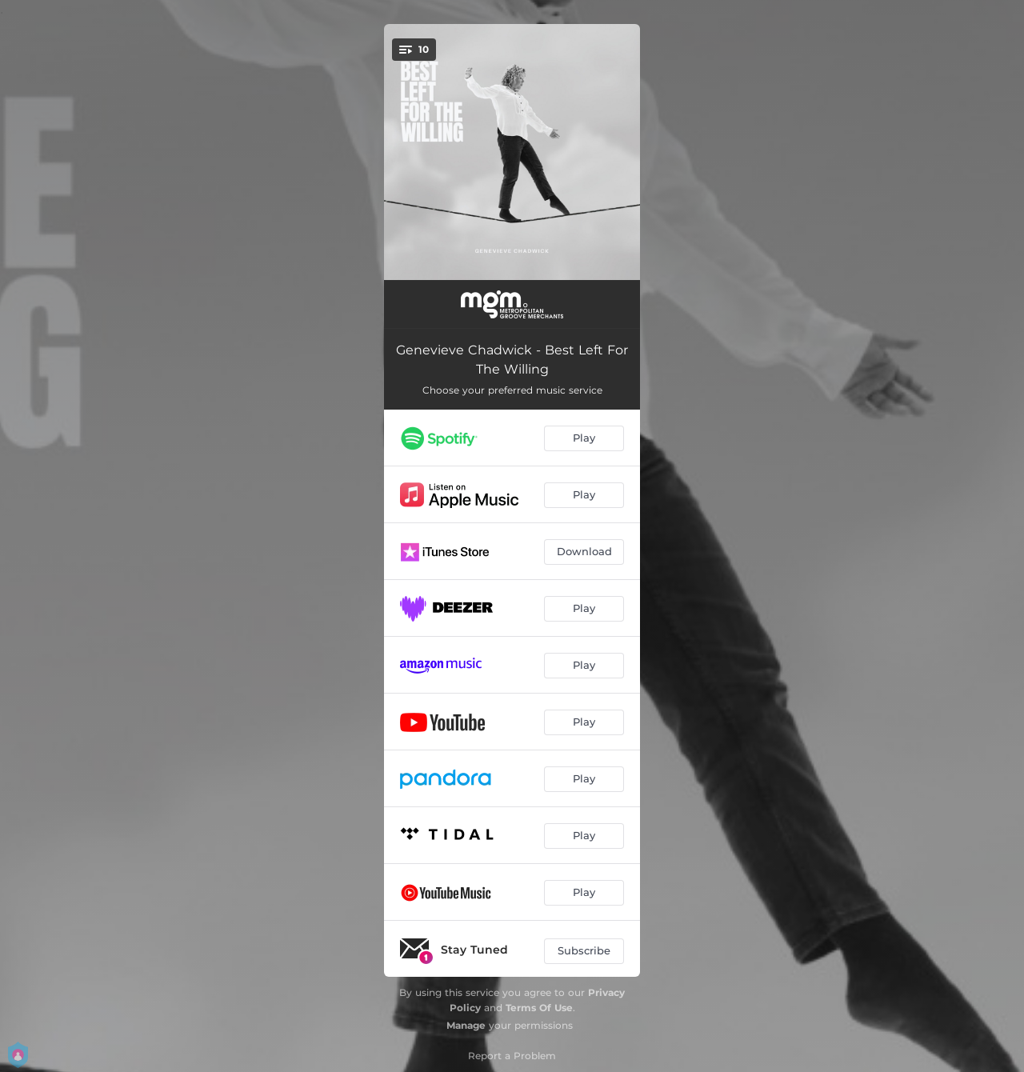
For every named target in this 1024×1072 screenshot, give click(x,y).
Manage (466, 1025)
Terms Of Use (539, 1008)
